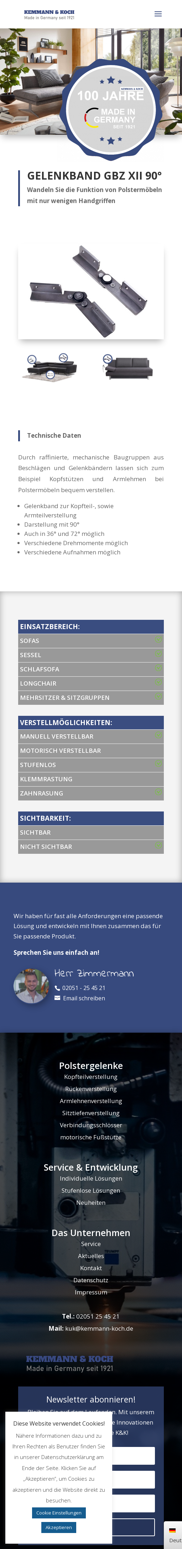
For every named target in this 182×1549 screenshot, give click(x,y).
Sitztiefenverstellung (91, 1113)
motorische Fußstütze (90, 1137)
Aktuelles (91, 1256)
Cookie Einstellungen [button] (59, 1513)
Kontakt (91, 1268)
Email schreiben (84, 998)
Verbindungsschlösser (91, 1125)
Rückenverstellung (91, 1089)
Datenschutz (90, 1280)
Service (91, 1244)
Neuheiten (90, 1202)
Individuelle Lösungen (91, 1178)
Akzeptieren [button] (59, 1527)
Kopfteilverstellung (91, 1076)
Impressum (91, 1292)
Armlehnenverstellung (91, 1101)
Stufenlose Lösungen (91, 1190)
